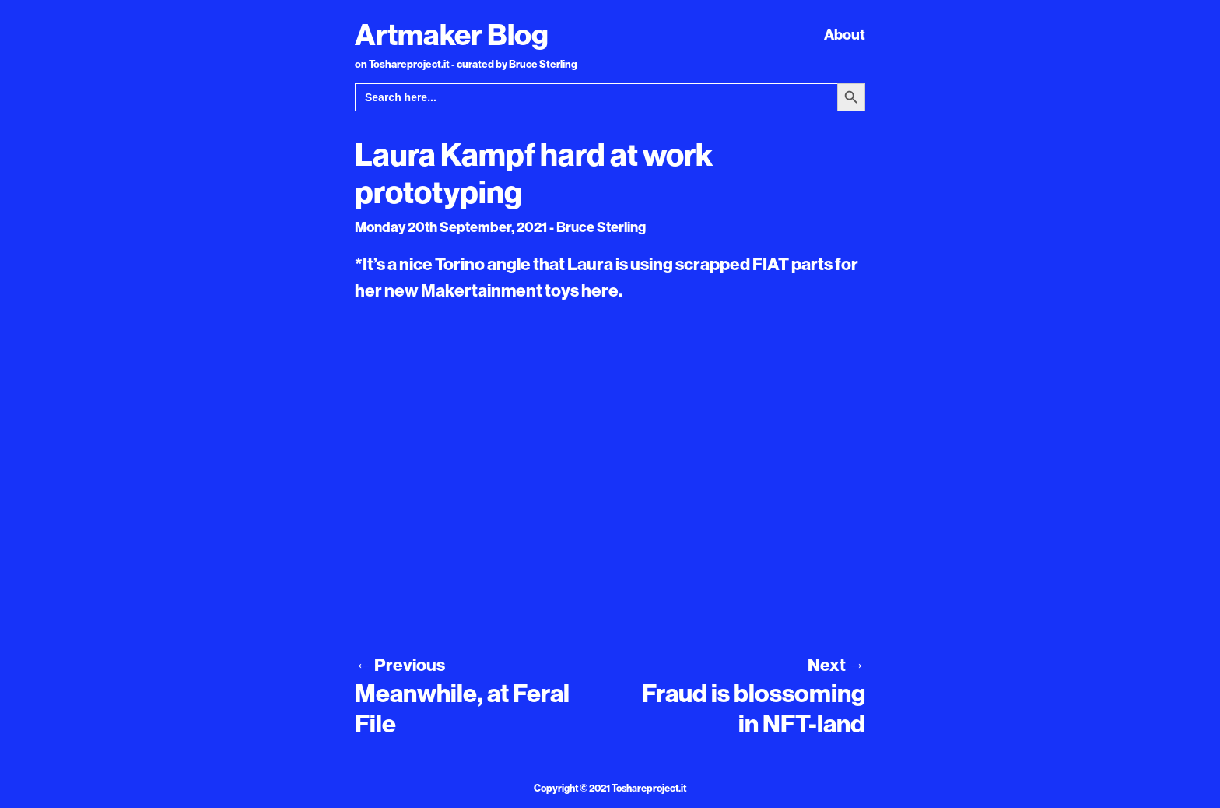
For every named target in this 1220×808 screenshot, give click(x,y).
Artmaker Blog (452, 34)
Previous (400, 665)
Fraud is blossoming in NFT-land (753, 707)
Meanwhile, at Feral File (462, 707)
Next (836, 665)
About (844, 34)
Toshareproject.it (649, 788)
